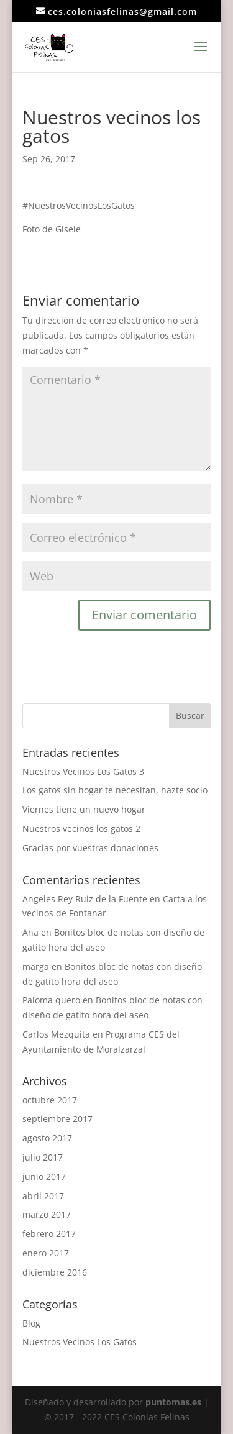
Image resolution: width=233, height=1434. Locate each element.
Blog (31, 1323)
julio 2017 (42, 1157)
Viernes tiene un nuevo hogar (83, 809)
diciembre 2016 (54, 1272)
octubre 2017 (49, 1100)
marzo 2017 (46, 1214)
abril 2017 (43, 1196)
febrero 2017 (49, 1234)
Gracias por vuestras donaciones (90, 848)
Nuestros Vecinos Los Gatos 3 (83, 771)
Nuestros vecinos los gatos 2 (81, 828)
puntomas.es (173, 1402)
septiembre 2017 (57, 1119)
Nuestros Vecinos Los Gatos (79, 1342)
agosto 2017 (47, 1138)
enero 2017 (45, 1253)
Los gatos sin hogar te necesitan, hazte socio (115, 790)
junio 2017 (44, 1176)
